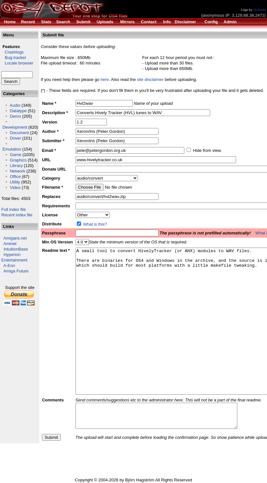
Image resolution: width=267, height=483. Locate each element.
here (104, 79)
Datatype (18, 110)
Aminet (10, 243)
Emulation (12, 149)
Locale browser (17, 63)
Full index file (13, 209)
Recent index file (16, 214)
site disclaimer (150, 79)
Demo (15, 116)
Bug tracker (13, 57)
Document (19, 132)
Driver (15, 138)
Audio (15, 105)
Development (15, 127)
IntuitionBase (16, 249)
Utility (15, 182)
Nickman (259, 10)
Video (15, 187)
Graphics (18, 160)
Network (17, 171)
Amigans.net (15, 238)
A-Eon (9, 265)
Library (16, 165)
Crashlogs (12, 52)
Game (15, 154)
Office (15, 176)
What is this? (95, 224)
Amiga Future (16, 271)
